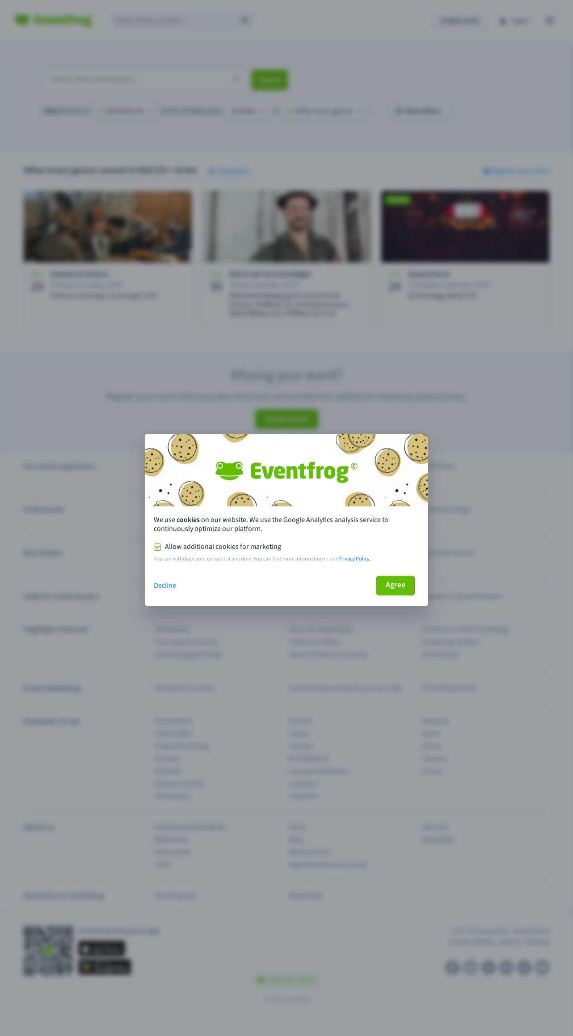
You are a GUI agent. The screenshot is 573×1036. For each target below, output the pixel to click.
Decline (165, 585)
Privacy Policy (354, 559)
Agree (395, 584)
